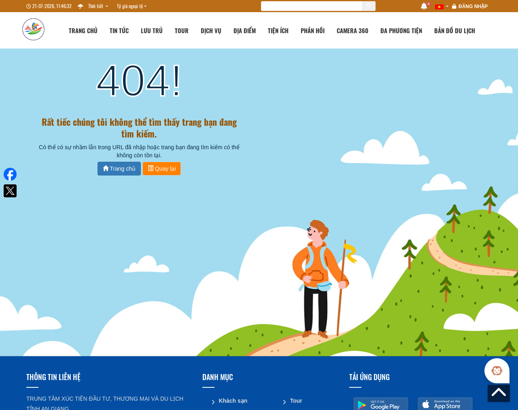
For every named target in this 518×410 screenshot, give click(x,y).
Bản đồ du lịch (454, 30)
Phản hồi (313, 30)
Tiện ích (278, 30)
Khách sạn (233, 400)
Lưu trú (152, 30)
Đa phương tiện (401, 30)
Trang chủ (83, 30)
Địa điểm (245, 30)
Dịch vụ (211, 30)
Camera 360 (352, 30)
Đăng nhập (473, 6)
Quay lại (162, 168)
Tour (182, 30)
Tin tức (119, 30)
